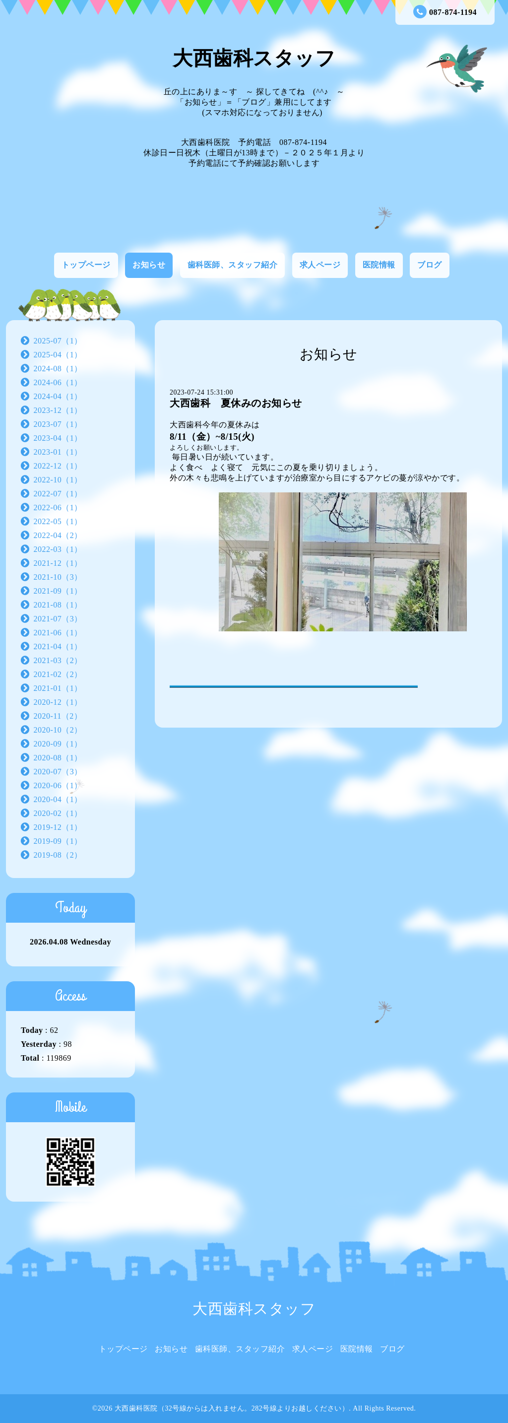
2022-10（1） (58, 479)
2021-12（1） (58, 563)
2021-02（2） (58, 674)
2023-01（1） (58, 452)
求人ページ (320, 265)
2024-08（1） (58, 368)
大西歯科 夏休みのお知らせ (236, 403)
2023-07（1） (58, 424)
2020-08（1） (58, 757)
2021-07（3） (58, 618)
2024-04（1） (58, 396)
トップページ (86, 265)
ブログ (429, 265)
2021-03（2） (58, 660)
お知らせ (148, 265)
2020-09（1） (58, 744)
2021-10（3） (58, 577)
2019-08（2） (58, 855)
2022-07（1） (58, 493)
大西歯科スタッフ (254, 58)
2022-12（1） (58, 466)
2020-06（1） (58, 785)
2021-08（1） (58, 605)
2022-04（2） (58, 535)
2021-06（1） (58, 632)
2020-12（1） (58, 702)
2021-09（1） (58, 591)
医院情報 (379, 265)
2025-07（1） (58, 341)
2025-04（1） (58, 354)
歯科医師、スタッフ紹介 (233, 265)
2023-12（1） (58, 410)
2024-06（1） (58, 382)
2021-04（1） (58, 646)
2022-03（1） (58, 549)
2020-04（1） (58, 799)
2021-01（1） (58, 688)
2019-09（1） (58, 841)
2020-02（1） (58, 813)
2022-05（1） (58, 521)
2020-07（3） (58, 771)
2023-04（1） (58, 438)
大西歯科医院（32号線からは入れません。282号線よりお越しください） (232, 1408)
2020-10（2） (58, 730)
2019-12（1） (58, 827)
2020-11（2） (58, 716)
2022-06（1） (58, 507)
